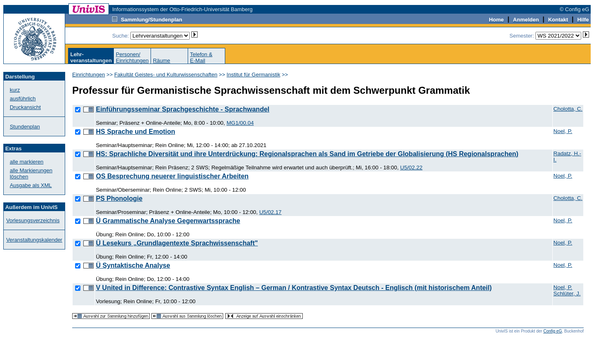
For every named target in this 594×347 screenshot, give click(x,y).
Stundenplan (25, 127)
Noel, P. (563, 131)
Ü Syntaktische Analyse (133, 265)
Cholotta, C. (568, 109)
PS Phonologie (119, 198)
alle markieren (27, 162)
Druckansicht (25, 107)
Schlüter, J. (567, 293)
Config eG (552, 331)
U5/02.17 (270, 212)
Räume (161, 60)
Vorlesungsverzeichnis (32, 220)
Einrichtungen (88, 74)
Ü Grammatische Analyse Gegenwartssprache (168, 220)
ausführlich (23, 98)
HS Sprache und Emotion (135, 131)
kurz (15, 90)
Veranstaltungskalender (34, 240)
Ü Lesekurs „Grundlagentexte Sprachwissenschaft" (177, 243)
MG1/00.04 (240, 123)
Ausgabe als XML (31, 185)
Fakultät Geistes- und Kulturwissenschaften (165, 74)
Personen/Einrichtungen (132, 57)
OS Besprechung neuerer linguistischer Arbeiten (172, 176)
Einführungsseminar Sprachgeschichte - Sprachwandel (182, 109)
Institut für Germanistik (253, 74)
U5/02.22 (411, 167)
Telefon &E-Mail (201, 57)
